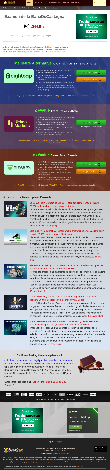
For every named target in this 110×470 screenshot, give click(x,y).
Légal (51, 450)
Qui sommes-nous (40, 448)
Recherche (57, 450)
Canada (7, 8)
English (50, 442)
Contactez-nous (50, 448)
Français (26, 8)
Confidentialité (59, 448)
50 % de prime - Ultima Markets (94, 126)
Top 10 (29, 3)
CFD (45, 3)
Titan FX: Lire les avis (26, 188)
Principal (17, 8)
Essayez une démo (93, 79)
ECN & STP (75, 3)
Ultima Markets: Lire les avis (29, 143)
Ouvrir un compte (93, 73)
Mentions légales (55, 3)
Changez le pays (100, 450)
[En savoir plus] (49, 225)
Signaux (66, 3)
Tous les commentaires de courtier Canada (77, 188)
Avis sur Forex (38, 8)
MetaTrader (38, 3)
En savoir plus (79, 466)
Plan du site (64, 450)
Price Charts (99, 3)
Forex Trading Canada (57, 52)
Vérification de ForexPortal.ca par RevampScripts (38, 462)
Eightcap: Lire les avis (26, 98)
